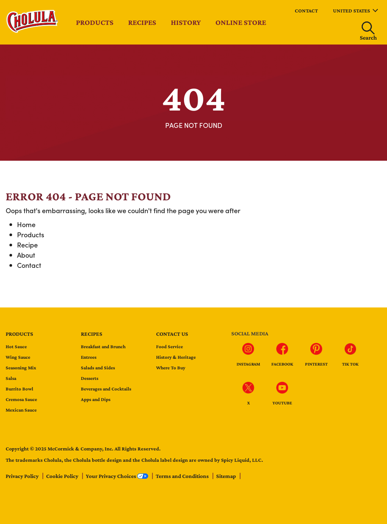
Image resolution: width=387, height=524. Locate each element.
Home (26, 224)
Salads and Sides (98, 367)
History (186, 22)
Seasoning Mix (21, 367)
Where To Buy (170, 367)
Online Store (240, 22)
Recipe (27, 244)
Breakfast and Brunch (103, 346)
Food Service (169, 346)
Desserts (89, 378)
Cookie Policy (62, 476)
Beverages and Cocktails (106, 389)
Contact (306, 11)
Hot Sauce (16, 346)
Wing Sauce (18, 357)
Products (94, 22)
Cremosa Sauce (21, 399)
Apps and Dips (95, 399)
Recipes (142, 22)
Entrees (88, 357)
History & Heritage (176, 357)
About (26, 255)
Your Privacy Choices (117, 476)
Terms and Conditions (183, 476)
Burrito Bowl (19, 389)
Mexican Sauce (21, 410)
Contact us (172, 334)
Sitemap (226, 476)
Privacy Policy (23, 476)
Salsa (11, 378)
